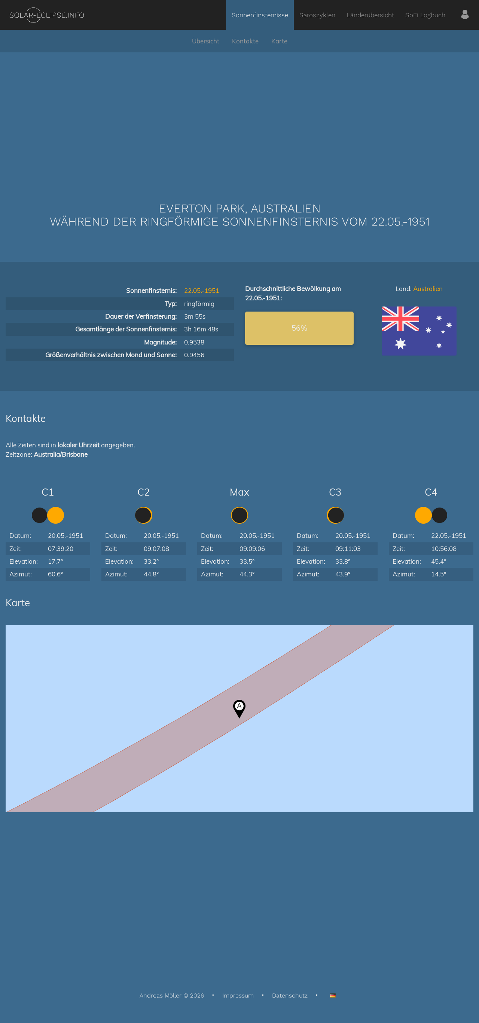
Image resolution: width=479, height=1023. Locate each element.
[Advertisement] (239, 116)
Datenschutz (290, 995)
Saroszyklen (317, 15)
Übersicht (205, 41)
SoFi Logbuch (425, 15)
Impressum (238, 995)
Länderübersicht (370, 15)
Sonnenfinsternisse (260, 15)
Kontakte (245, 41)
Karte (279, 41)
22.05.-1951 (201, 290)
